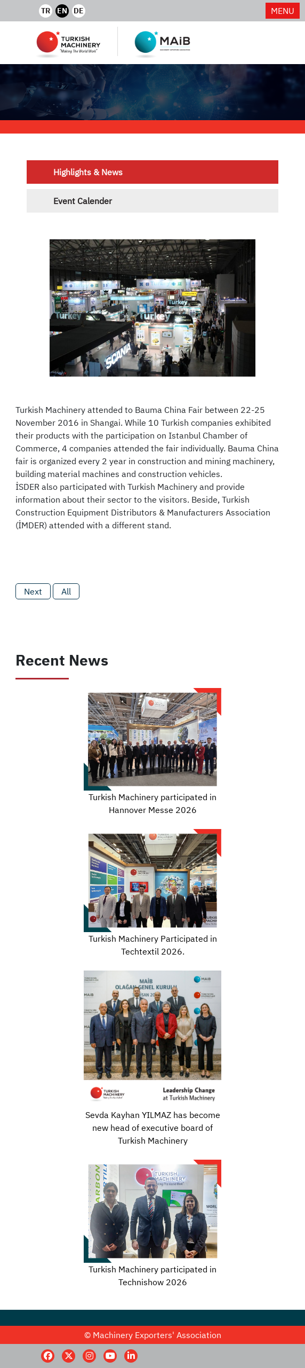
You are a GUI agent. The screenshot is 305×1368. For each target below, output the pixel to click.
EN (62, 10)
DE (79, 10)
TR (45, 10)
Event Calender (82, 201)
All (66, 591)
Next (33, 591)
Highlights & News (88, 172)
